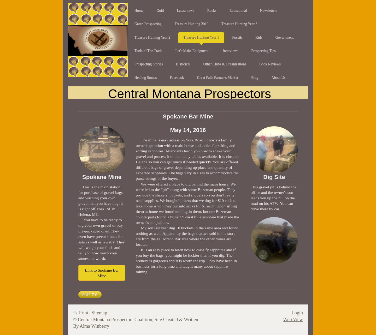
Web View (293, 319)
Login (297, 312)
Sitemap (99, 312)
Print (81, 312)
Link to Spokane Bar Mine (102, 273)
